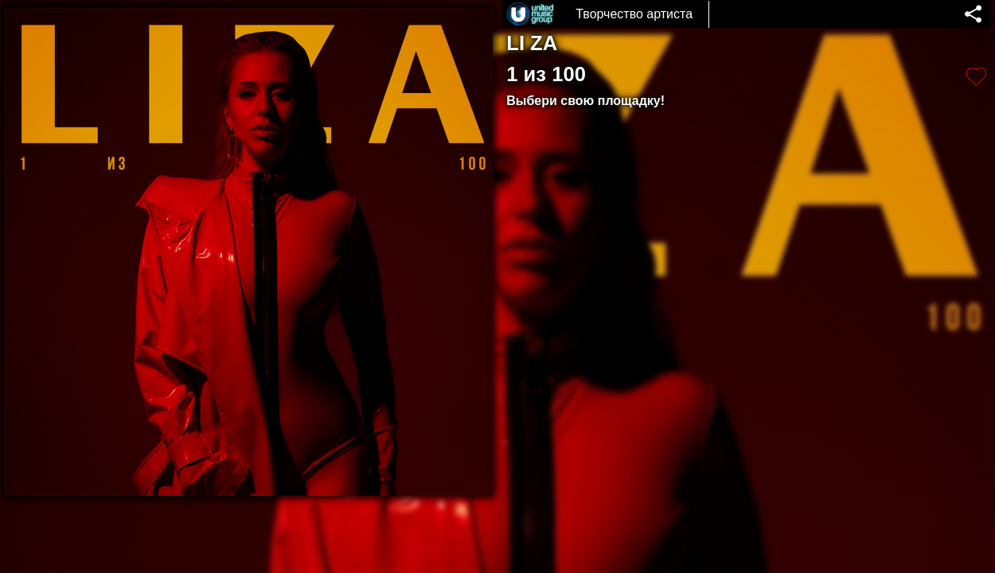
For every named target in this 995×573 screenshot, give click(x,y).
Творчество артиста (634, 14)
